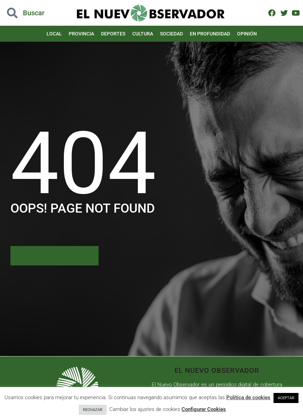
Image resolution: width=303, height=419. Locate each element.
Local (54, 33)
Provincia (81, 33)
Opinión (247, 33)
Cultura (142, 33)
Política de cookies (248, 397)
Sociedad (171, 33)
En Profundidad (210, 33)
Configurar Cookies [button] (204, 409)
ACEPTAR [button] (286, 398)
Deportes (113, 33)
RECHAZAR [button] (92, 410)
